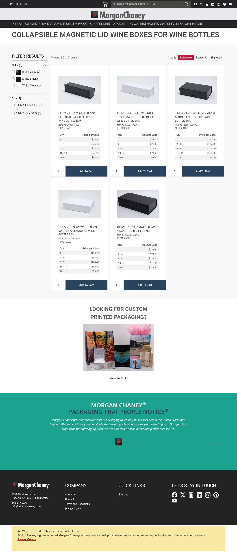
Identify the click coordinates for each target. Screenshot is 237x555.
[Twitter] (201, 4)
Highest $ (216, 65)
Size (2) (16, 106)
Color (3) (17, 73)
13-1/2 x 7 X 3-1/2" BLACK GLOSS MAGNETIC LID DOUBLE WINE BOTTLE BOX (195, 125)
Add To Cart (86, 179)
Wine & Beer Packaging (111, 31)
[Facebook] (195, 4)
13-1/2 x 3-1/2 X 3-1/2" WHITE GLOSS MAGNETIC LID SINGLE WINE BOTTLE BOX (135, 125)
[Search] (146, 4)
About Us (70, 494)
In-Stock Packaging (25, 31)
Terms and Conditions (77, 503)
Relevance (186, 65)
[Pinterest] (224, 4)
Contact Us (71, 499)
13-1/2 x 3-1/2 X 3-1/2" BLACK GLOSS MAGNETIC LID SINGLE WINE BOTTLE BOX (76, 125)
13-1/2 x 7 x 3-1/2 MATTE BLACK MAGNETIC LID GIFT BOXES (136, 237)
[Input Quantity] (58, 179)
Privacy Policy (73, 508)
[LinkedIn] (212, 4)
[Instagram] (218, 4)
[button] (66, 24)
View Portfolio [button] (118, 386)
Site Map (123, 494)
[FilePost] (207, 4)
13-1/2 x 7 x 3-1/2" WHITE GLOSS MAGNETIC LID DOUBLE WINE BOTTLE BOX (78, 239)
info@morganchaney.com (26, 506)
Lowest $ (201, 65)
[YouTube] (230, 4)
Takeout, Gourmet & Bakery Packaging (67, 31)
